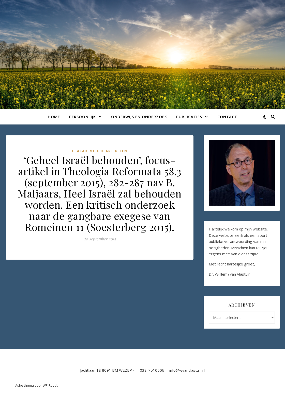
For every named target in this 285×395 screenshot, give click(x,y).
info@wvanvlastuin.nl (187, 370)
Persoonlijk (82, 116)
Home (54, 116)
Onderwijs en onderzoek (139, 116)
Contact (227, 116)
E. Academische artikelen (99, 151)
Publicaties (189, 116)
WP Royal (50, 385)
